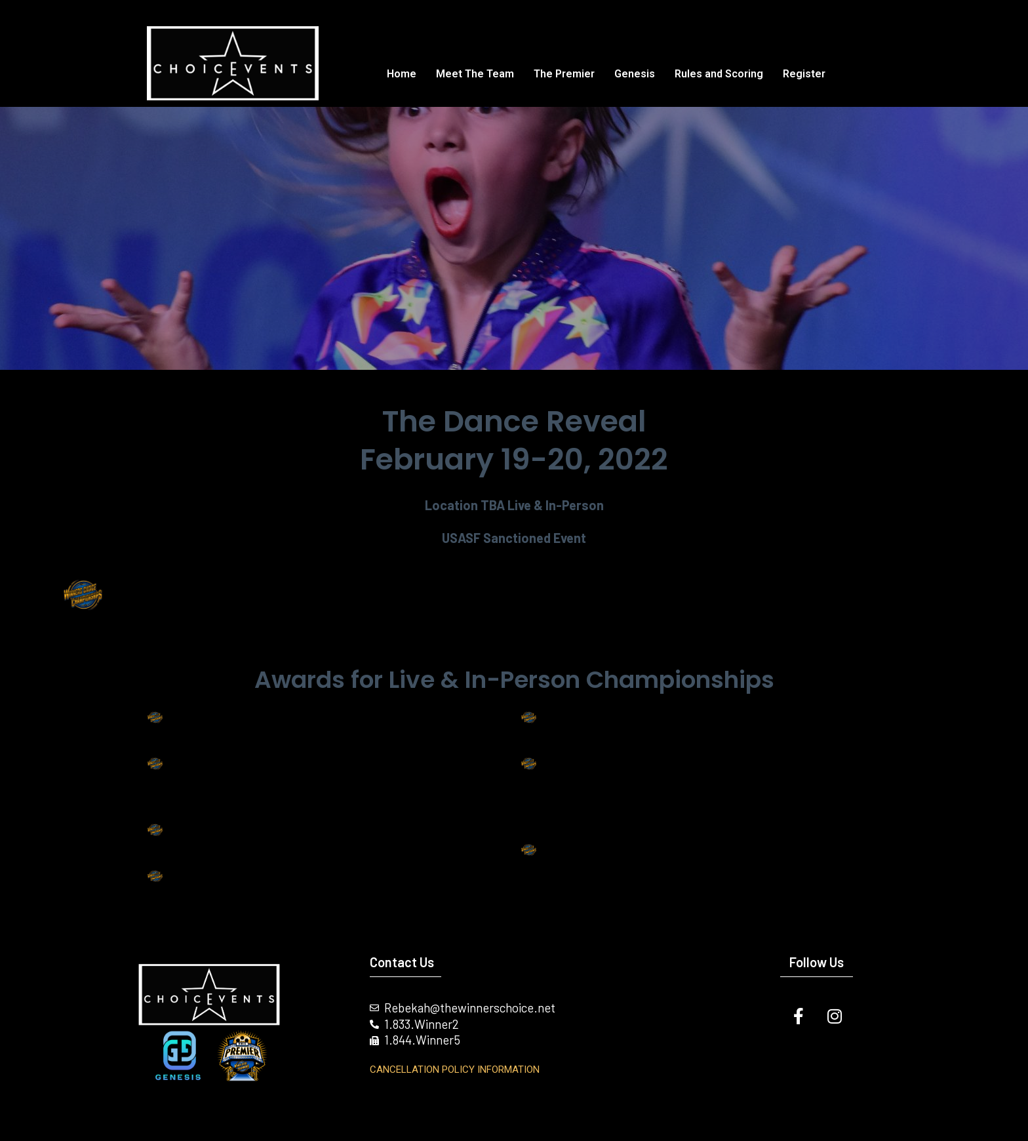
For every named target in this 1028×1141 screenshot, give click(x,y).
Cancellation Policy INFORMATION (455, 1069)
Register (804, 74)
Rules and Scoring (719, 74)
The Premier (564, 74)
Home (401, 74)
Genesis (634, 74)
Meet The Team (475, 74)
